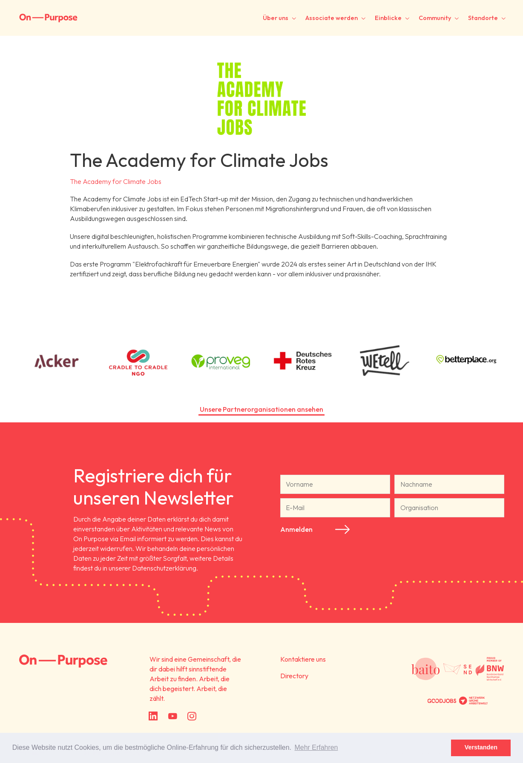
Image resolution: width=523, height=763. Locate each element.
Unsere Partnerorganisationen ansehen (261, 409)
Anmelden (296, 529)
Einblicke (388, 18)
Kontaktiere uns (303, 659)
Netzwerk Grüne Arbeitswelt (473, 701)
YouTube (172, 716)
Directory (294, 675)
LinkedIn (153, 716)
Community (435, 18)
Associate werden (331, 18)
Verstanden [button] (481, 747)
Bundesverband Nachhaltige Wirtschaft (489, 668)
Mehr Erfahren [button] (316, 747)
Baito (425, 668)
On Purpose (63, 661)
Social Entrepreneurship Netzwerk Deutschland (457, 668)
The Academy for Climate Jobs (115, 181)
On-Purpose (48, 18)
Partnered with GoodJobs (442, 701)
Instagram (191, 716)
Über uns (275, 18)
